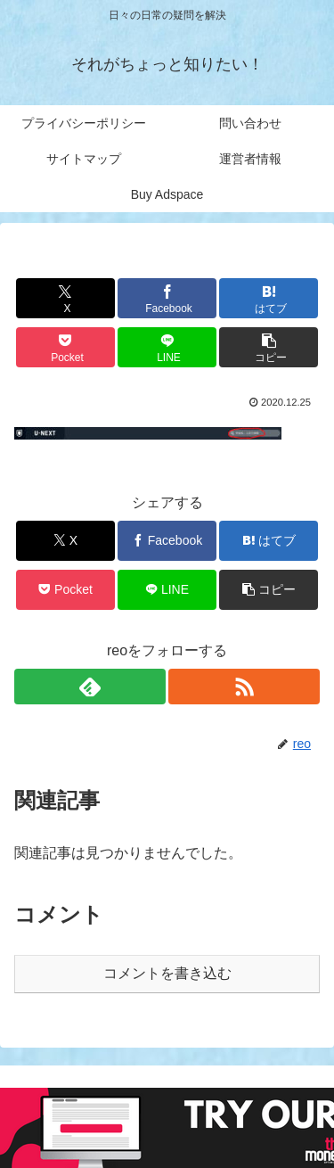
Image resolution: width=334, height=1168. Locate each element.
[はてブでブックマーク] (268, 298)
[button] (268, 347)
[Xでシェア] (65, 298)
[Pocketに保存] (65, 347)
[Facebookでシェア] (167, 298)
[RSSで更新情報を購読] (244, 686)
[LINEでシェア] (167, 347)
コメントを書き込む (167, 973)
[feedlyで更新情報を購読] (90, 686)
